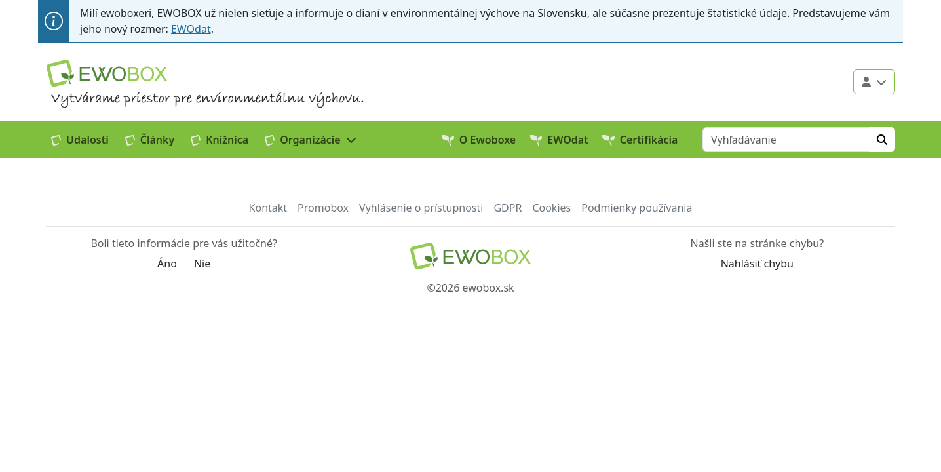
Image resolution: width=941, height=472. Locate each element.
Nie (202, 263)
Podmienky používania (636, 208)
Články (150, 139)
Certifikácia (640, 139)
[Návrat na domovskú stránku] (470, 256)
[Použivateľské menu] (874, 81)
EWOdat (191, 29)
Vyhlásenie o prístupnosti (421, 208)
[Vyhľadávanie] (786, 139)
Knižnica (219, 139)
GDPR (507, 208)
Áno (167, 263)
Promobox (323, 208)
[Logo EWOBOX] (107, 73)
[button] (310, 139)
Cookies (551, 208)
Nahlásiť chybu (757, 263)
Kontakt (268, 208)
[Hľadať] (882, 139)
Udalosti (80, 139)
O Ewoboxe (479, 139)
